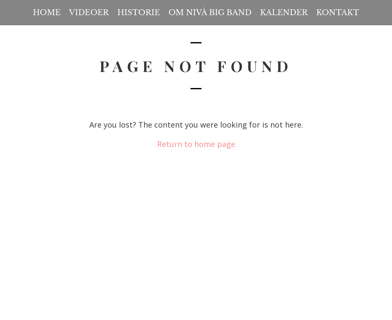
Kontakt (337, 12)
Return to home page (196, 144)
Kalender (284, 12)
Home (47, 12)
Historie (138, 12)
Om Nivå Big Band (210, 12)
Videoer (89, 12)
